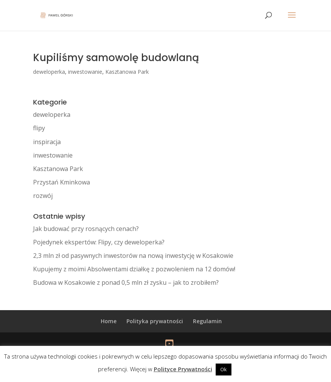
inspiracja (47, 142)
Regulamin (207, 321)
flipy (39, 128)
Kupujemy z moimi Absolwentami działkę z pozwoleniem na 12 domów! (134, 269)
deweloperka (49, 71)
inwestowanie (85, 71)
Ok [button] (223, 369)
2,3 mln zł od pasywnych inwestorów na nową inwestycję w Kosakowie (133, 255)
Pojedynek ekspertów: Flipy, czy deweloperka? (99, 242)
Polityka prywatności (154, 321)
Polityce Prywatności (183, 369)
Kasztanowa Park (127, 71)
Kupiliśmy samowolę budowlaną (116, 58)
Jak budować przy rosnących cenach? (86, 228)
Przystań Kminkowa (61, 182)
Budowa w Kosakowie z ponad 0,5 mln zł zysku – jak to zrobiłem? (126, 282)
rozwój (43, 195)
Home (108, 321)
